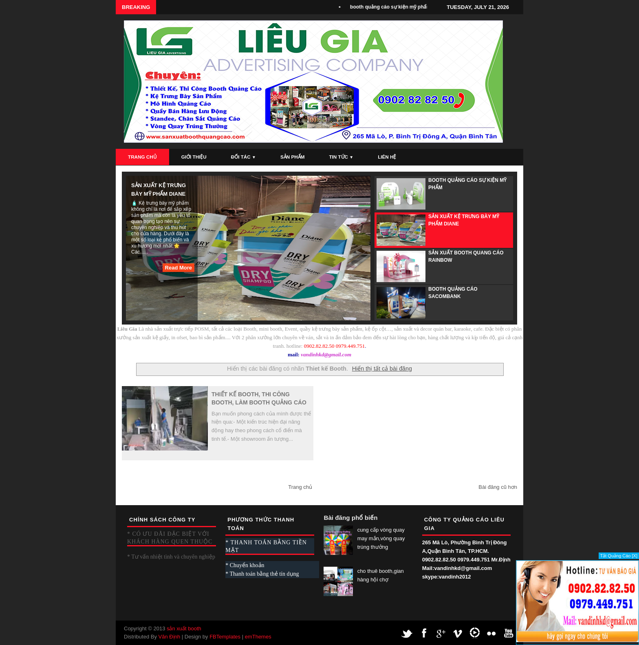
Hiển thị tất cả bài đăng (382, 368)
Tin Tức (341, 156)
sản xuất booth (184, 628)
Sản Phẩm (292, 156)
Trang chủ (300, 487)
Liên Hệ (387, 156)
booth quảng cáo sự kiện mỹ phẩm (392, 7)
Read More (178, 268)
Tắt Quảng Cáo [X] (618, 555)
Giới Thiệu (194, 156)
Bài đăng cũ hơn (497, 487)
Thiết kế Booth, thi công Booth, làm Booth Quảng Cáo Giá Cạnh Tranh (259, 398)
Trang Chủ (142, 156)
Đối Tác (243, 156)
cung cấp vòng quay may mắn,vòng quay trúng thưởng (381, 538)
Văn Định (170, 637)
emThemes (258, 637)
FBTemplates (224, 637)
